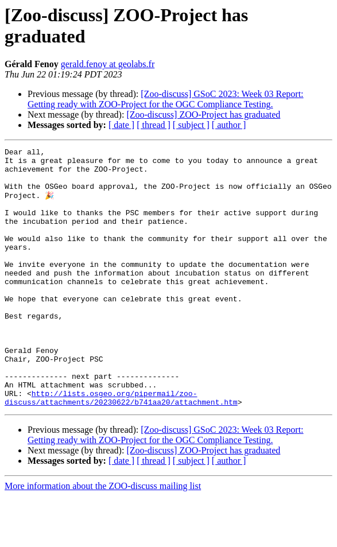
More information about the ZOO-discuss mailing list (103, 537)
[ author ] (229, 125)
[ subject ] (191, 125)
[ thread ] (154, 125)
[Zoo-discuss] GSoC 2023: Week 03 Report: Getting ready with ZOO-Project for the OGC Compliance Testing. (166, 99)
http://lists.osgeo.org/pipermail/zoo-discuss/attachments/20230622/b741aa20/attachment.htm (121, 447)
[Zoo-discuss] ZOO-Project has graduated (203, 114)
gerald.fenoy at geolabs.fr (107, 64)
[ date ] (121, 125)
